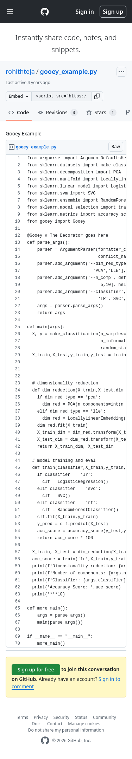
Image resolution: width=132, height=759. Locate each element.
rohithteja (20, 71)
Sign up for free (36, 669)
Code (18, 112)
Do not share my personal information (66, 730)
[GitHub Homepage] (45, 740)
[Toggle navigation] (10, 11)
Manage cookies (84, 724)
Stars (101, 112)
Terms (22, 717)
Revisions (58, 112)
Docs (37, 724)
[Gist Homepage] (44, 11)
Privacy (41, 717)
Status (81, 717)
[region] (66, 401)
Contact (54, 724)
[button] (97, 96)
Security (61, 717)
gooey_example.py (68, 71)
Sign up (113, 11)
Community (104, 717)
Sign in (85, 11)
